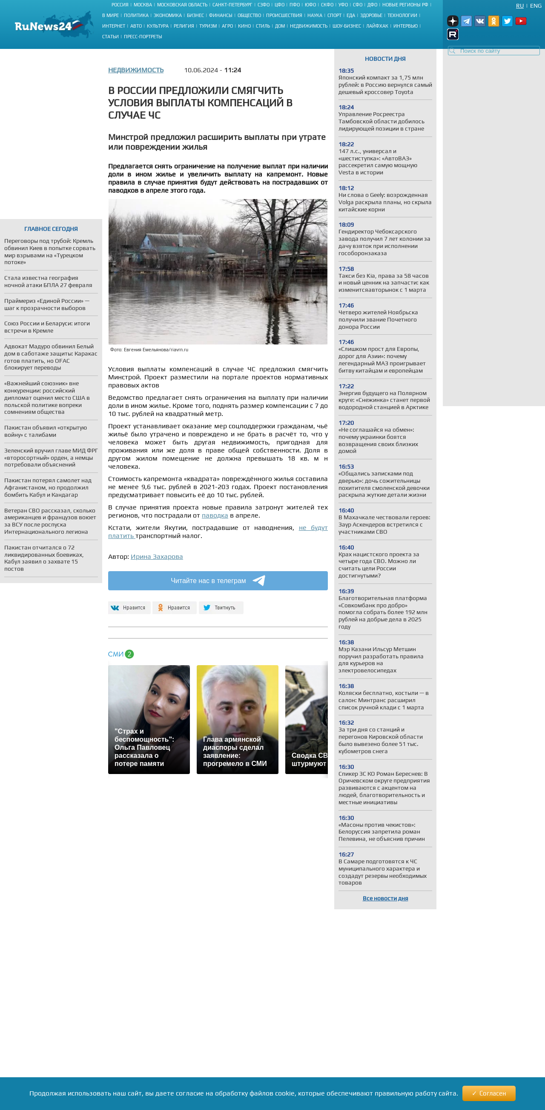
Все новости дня (385, 898)
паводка (215, 515)
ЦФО (279, 4)
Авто (136, 25)
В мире (110, 15)
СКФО (327, 4)
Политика (136, 15)
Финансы (220, 15)
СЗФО (264, 4)
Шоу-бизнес (347, 25)
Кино (244, 25)
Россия (120, 4)
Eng (536, 5)
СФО (357, 4)
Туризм (208, 25)
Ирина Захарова (157, 556)
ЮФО (310, 4)
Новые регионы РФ (405, 4)
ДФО (372, 4)
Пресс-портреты (143, 36)
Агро (227, 25)
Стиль (263, 25)
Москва (143, 4)
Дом (280, 25)
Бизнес (195, 15)
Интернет (113, 25)
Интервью (405, 25)
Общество (249, 15)
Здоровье (371, 15)
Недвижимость (308, 25)
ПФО (295, 4)
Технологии (402, 15)
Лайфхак (377, 25)
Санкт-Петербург (232, 4)
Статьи (110, 36)
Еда (351, 15)
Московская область (182, 4)
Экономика (168, 15)
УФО (343, 4)
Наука (314, 15)
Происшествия (284, 15)
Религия (184, 25)
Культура (158, 25)
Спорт (334, 15)
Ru (520, 5)
